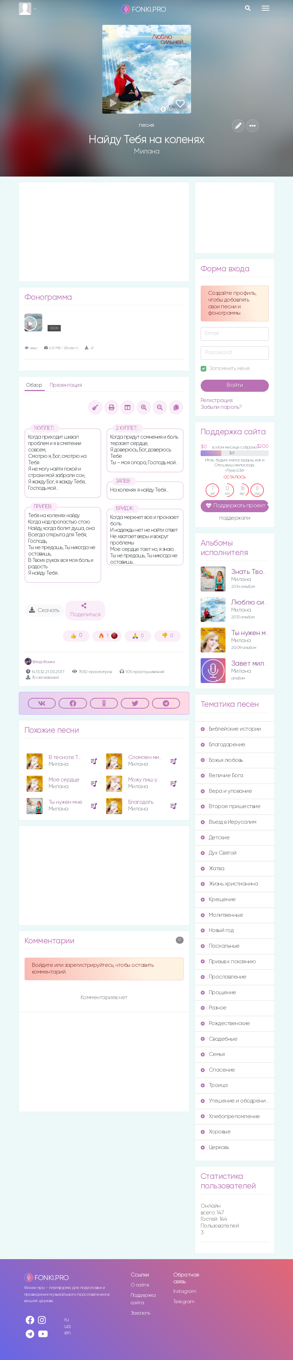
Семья (213, 1054)
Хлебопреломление (230, 1116)
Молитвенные (222, 915)
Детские (215, 837)
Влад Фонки (40, 662)
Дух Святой (219, 853)
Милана (146, 151)
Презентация (66, 385)
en (67, 1332)
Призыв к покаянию (228, 961)
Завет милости (255, 663)
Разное (214, 1007)
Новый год (217, 930)
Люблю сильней (257, 602)
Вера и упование (226, 791)
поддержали (234, 518)
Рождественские (225, 1023)
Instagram (184, 1291)
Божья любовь (222, 760)
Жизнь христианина (229, 884)
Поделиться (85, 610)
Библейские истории (231, 729)
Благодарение (223, 744)
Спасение (218, 1070)
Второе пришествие (231, 806)
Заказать (140, 1313)
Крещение (218, 899)
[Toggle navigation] (265, 8)
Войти (235, 385)
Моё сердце (64, 779)
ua (67, 1326)
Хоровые (216, 1131)
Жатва (212, 868)
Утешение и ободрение (235, 1101)
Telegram (184, 1301)
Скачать (44, 610)
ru (66, 1319)
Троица (214, 1085)
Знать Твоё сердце (262, 572)
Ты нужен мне (65, 802)
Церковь (215, 1147)
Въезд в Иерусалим (228, 822)
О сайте (140, 1285)
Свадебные (219, 1039)
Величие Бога (222, 775)
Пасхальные (220, 946)
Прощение (218, 992)
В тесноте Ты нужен (73, 757)
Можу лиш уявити (149, 779)
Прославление (223, 977)
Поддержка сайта (143, 1299)
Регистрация (217, 400)
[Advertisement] (104, 232)
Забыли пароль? (221, 407)
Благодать (140, 802)
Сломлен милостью (153, 757)
